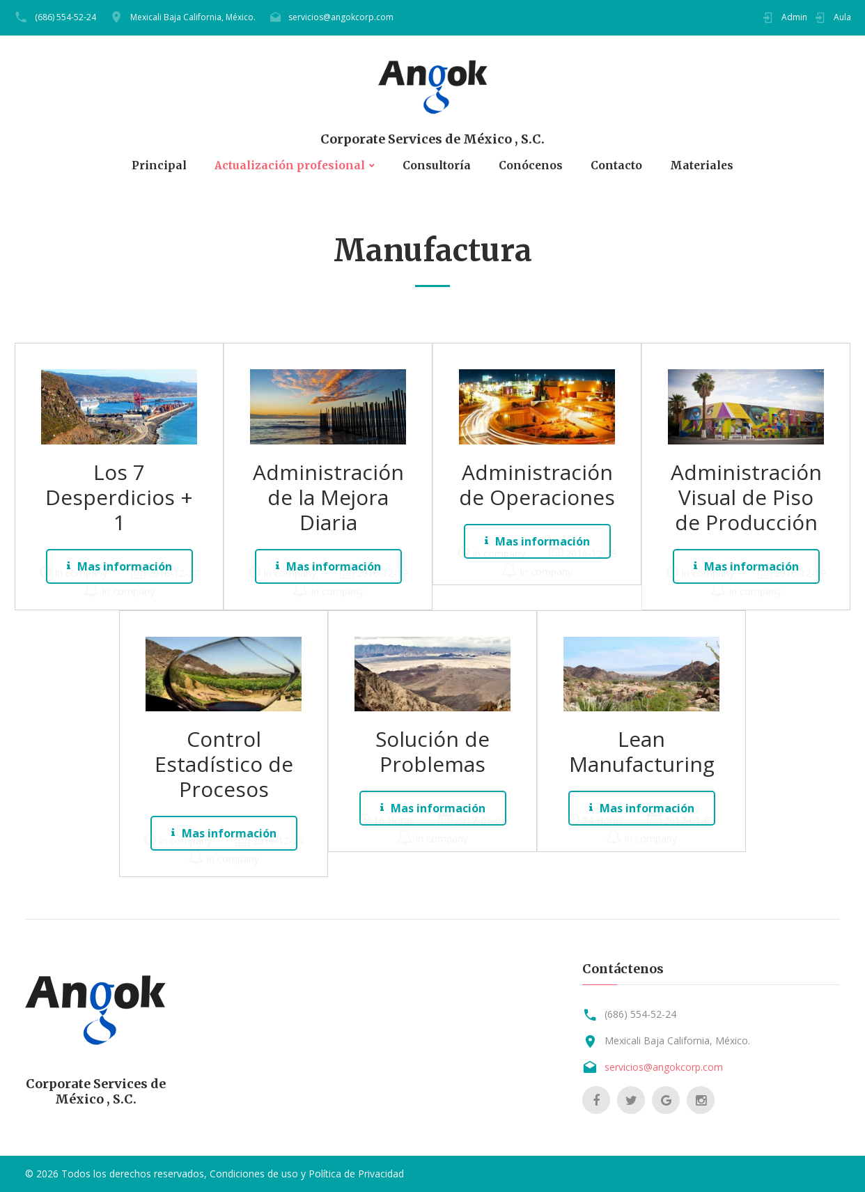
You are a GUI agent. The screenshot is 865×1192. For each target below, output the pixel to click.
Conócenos (531, 165)
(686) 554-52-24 (65, 17)
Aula (842, 17)
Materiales (704, 165)
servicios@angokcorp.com (340, 17)
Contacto (618, 165)
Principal (156, 165)
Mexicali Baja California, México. (193, 17)
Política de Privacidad (356, 1173)
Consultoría (437, 165)
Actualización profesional (288, 165)
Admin (794, 17)
